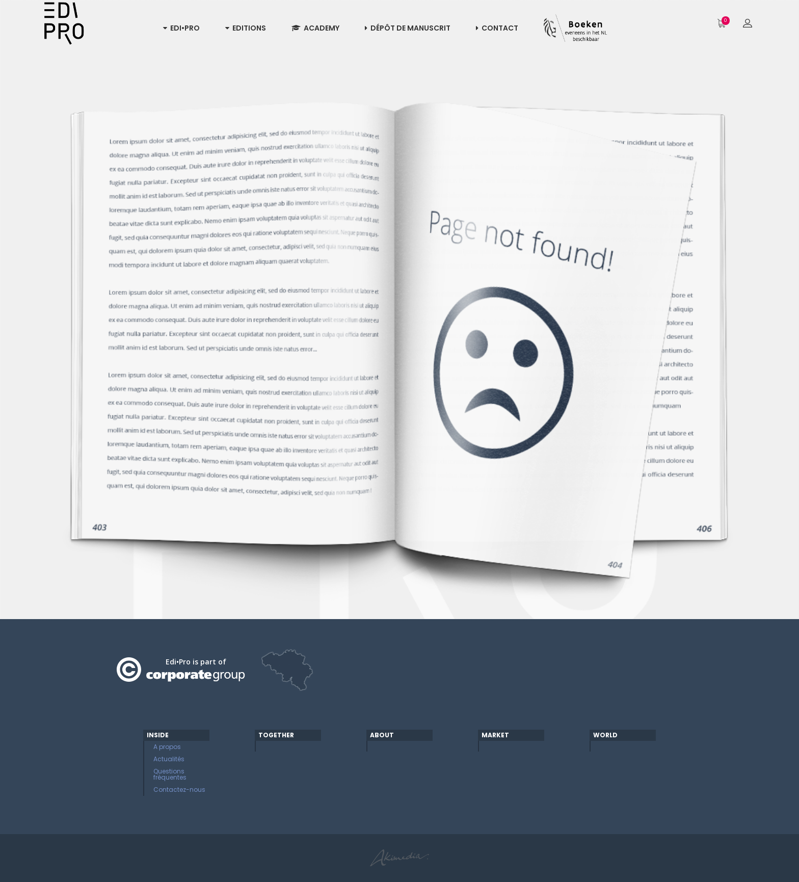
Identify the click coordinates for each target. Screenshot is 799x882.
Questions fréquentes (170, 774)
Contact (497, 28)
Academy (315, 28)
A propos (167, 746)
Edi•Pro (181, 28)
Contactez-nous (179, 789)
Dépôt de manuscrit (407, 28)
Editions (245, 28)
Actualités (168, 759)
